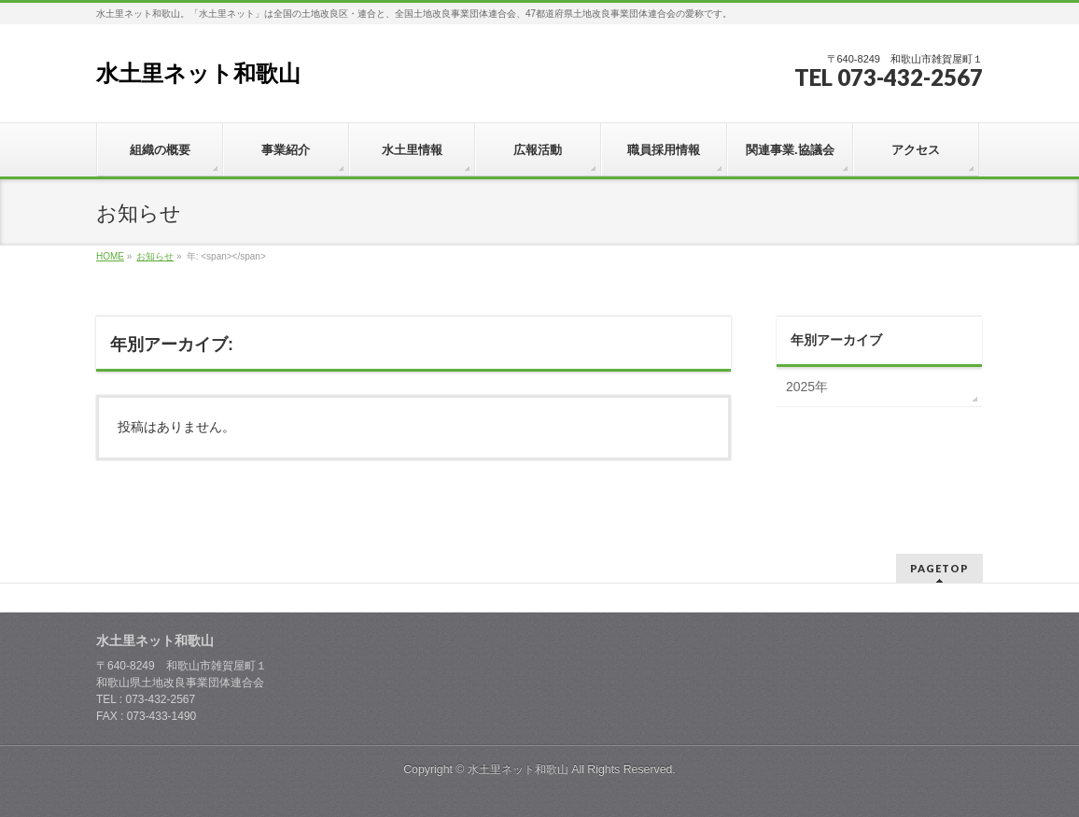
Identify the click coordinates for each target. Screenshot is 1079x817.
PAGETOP (939, 568)
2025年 (807, 386)
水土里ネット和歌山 (198, 73)
